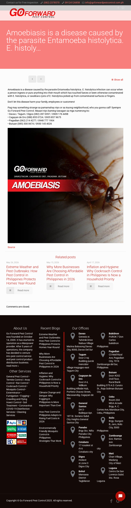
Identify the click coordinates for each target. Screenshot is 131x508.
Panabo (83, 427)
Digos (82, 456)
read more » (12, 365)
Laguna (113, 468)
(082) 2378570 (52, 2)
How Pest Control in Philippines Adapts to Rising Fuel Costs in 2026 (50, 416)
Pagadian (114, 351)
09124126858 (72, 2)
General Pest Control (17, 376)
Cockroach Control (16, 386)
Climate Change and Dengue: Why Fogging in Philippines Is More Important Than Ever (50, 399)
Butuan (113, 372)
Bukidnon (114, 333)
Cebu (111, 396)
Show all (117, 79)
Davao (82, 333)
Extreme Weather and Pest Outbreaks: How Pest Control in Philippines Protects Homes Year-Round (22, 275)
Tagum (82, 354)
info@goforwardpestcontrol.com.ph (104, 2)
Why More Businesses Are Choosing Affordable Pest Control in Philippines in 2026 (65, 273)
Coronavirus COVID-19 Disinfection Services (19, 408)
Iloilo (111, 417)
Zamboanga (115, 435)
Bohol (82, 471)
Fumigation (12, 396)
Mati (111, 453)
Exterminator (13, 392)
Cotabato (84, 442)
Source (11, 247)
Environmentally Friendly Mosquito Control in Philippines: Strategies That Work (50, 434)
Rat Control (22, 383)
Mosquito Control (15, 389)
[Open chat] (120, 496)
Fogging (24, 396)
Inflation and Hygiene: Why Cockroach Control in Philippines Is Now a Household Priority (104, 273)
